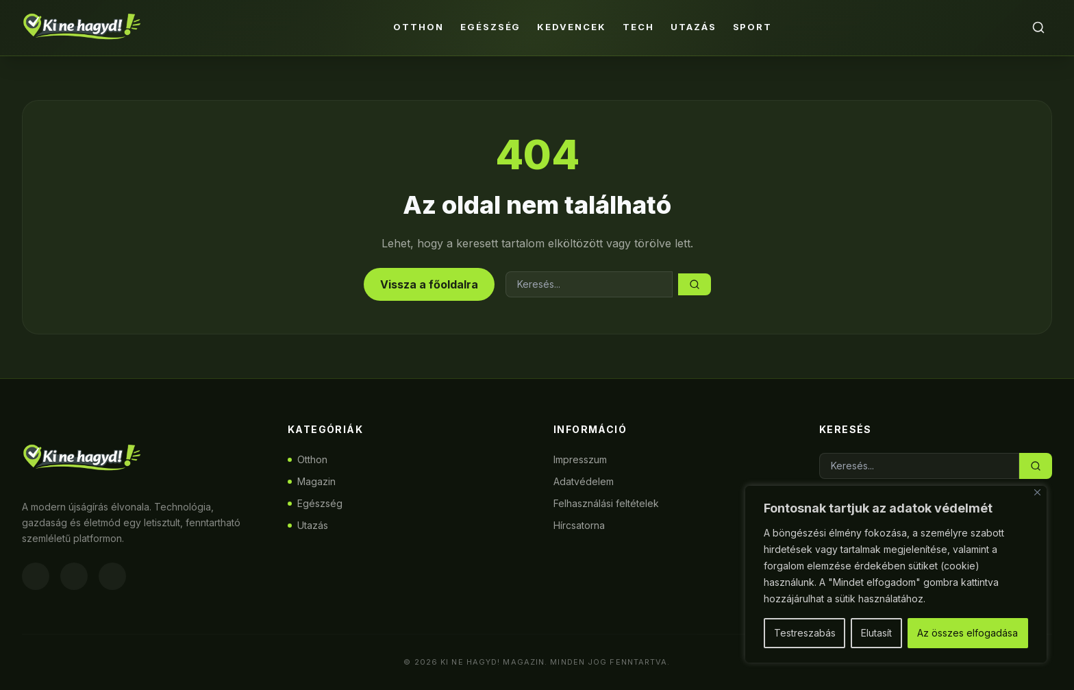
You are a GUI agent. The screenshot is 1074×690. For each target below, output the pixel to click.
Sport (753, 26)
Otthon (418, 26)
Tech (638, 26)
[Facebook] (35, 576)
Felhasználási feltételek (606, 503)
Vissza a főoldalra (429, 284)
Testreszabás (805, 633)
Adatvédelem (583, 481)
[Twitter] (112, 576)
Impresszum (580, 459)
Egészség (490, 26)
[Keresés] (1038, 27)
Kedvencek (571, 26)
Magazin (312, 481)
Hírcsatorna (579, 525)
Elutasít (876, 633)
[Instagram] (74, 576)
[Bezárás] (1037, 492)
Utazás (693, 26)
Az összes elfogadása (967, 633)
